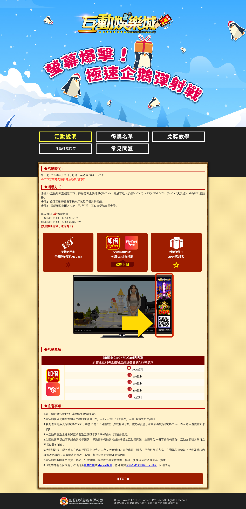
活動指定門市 (66, 148)
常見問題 (122, 148)
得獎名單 (122, 136)
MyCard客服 (105, 465)
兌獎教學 (178, 136)
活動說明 (65, 136)
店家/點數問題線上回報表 (141, 465)
